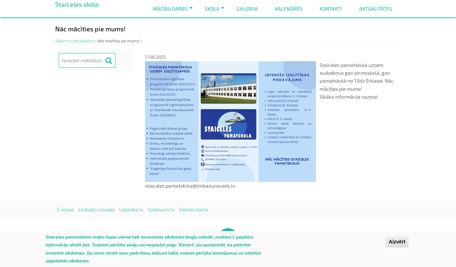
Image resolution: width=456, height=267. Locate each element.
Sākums (62, 40)
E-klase (65, 209)
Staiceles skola (77, 4)
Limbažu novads (96, 209)
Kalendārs (288, 9)
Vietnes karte (193, 209)
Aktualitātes (375, 9)
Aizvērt (397, 244)
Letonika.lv (131, 209)
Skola (216, 11)
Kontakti (331, 9)
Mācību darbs (174, 11)
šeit (86, 247)
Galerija (247, 9)
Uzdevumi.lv (161, 209)
